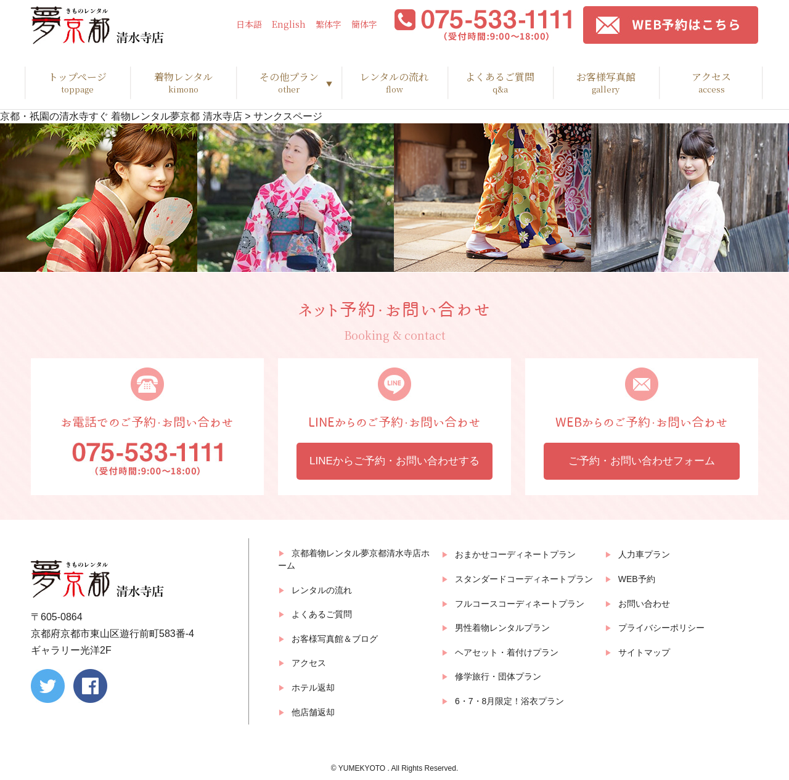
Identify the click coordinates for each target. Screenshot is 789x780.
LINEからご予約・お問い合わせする (394, 461)
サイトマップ (644, 652)
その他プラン (288, 83)
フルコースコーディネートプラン (519, 604)
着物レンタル (182, 83)
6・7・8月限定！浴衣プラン (509, 701)
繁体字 (328, 24)
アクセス (711, 83)
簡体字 (364, 24)
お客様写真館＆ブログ (335, 639)
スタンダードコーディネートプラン (524, 579)
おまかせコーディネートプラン (515, 554)
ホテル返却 (313, 687)
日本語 (249, 24)
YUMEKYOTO (363, 768)
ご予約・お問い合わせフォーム (641, 461)
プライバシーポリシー (661, 628)
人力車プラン (644, 554)
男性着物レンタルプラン (502, 628)
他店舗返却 (313, 712)
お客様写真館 (605, 83)
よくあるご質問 (500, 83)
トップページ (77, 83)
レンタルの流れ (394, 83)
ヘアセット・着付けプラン (506, 652)
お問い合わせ (644, 604)
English (289, 24)
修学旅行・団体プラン (498, 676)
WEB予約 (636, 579)
